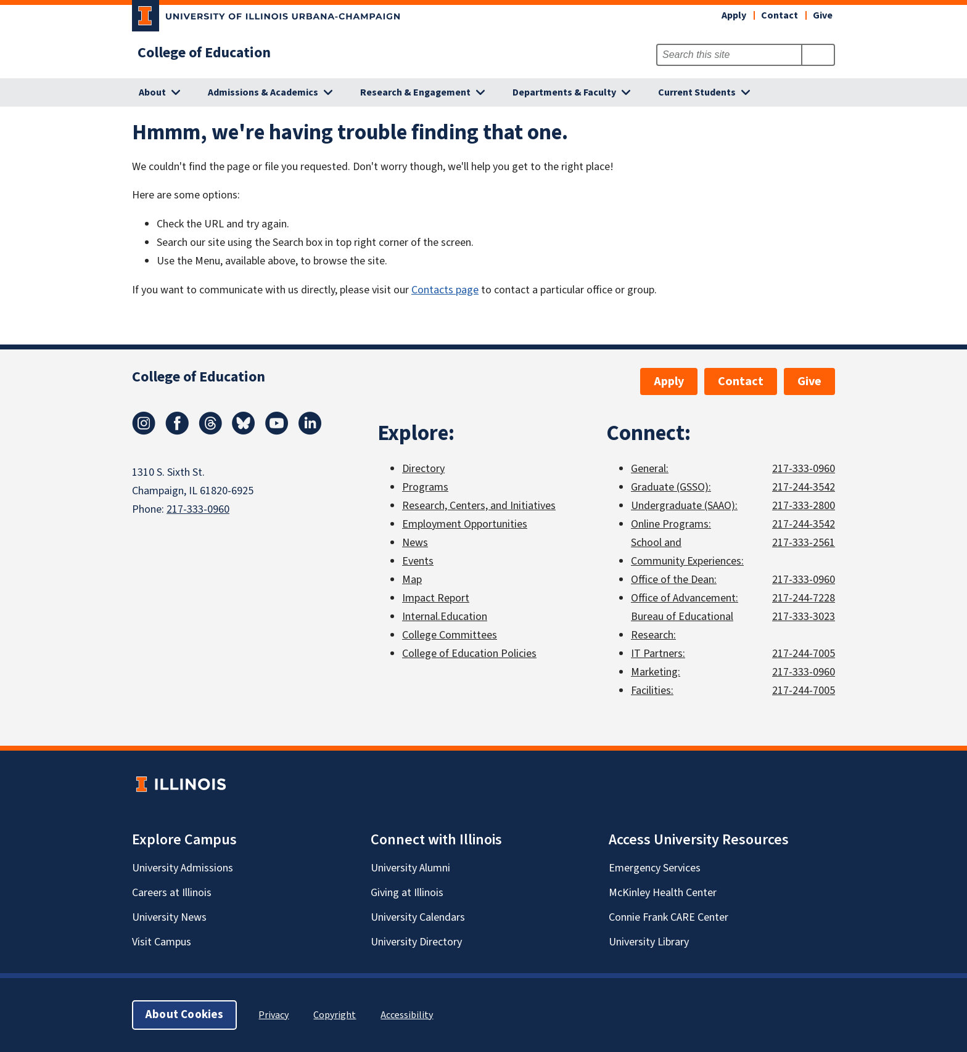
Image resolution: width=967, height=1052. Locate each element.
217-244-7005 (803, 653)
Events (418, 561)
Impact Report (435, 598)
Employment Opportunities (464, 524)
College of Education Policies (469, 653)
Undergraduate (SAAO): (684, 505)
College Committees (449, 635)
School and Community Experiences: (687, 552)
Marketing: (655, 672)
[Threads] (210, 431)
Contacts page (445, 290)
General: (650, 468)
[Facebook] (177, 431)
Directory (423, 468)
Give (823, 15)
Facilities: (652, 690)
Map (412, 579)
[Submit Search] (818, 55)
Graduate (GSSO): (671, 487)
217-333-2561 (803, 542)
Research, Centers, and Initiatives (479, 505)
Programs (425, 487)
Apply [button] (734, 15)
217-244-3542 (803, 487)
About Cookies (184, 1014)
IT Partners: (658, 653)
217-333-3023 (803, 616)
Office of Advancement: (684, 598)
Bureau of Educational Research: (682, 626)
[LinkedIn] (310, 431)
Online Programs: (671, 524)
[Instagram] (143, 431)
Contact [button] (779, 15)
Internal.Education (444, 616)
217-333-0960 (198, 509)
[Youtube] (276, 431)
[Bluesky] (243, 431)
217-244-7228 (803, 598)
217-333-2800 (803, 505)
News (415, 542)
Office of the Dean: (674, 579)
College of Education (204, 53)
